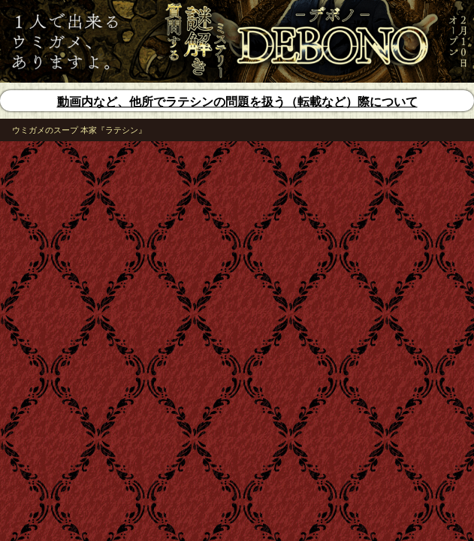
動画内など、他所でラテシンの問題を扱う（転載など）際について (237, 101)
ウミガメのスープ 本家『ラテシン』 (79, 129)
